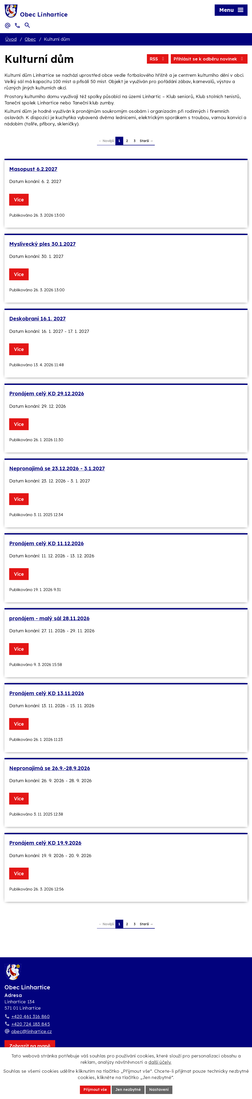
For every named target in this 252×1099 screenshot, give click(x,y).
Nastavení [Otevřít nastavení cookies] (159, 1089)
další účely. (159, 1062)
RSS (158, 59)
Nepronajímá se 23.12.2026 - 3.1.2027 (57, 468)
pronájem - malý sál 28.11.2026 (49, 618)
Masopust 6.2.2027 (33, 169)
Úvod (11, 39)
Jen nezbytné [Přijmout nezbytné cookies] (128, 1089)
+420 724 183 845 (30, 1024)
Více (19, 200)
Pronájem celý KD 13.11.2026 (46, 693)
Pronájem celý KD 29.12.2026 (46, 393)
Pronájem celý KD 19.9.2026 (45, 842)
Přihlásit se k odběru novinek (209, 59)
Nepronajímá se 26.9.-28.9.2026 (49, 768)
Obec (30, 39)
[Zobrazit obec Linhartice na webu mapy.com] (29, 1046)
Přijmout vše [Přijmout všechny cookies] (95, 1089)
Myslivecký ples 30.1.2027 (42, 244)
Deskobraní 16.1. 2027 (37, 318)
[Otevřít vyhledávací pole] (27, 25)
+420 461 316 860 (30, 1016)
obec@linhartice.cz (31, 1031)
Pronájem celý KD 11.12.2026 (46, 543)
